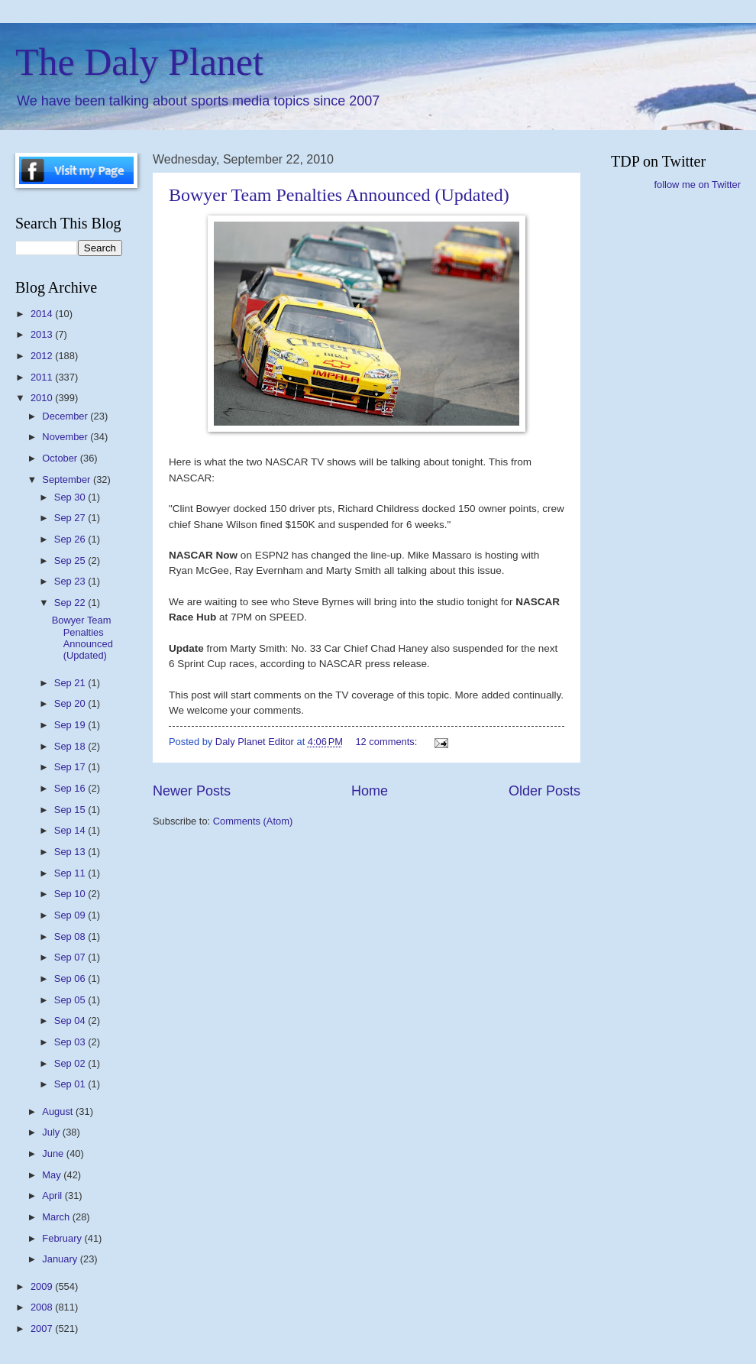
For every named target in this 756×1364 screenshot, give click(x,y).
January (60, 1259)
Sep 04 (71, 1020)
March (57, 1217)
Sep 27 (71, 517)
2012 (43, 355)
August (59, 1111)
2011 (43, 377)
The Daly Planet (139, 61)
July (52, 1132)
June (54, 1153)
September (67, 479)
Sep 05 (71, 1000)
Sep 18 (71, 746)
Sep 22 (71, 602)
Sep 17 (71, 767)
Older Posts (544, 791)
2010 (43, 397)
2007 (43, 1328)
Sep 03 (71, 1042)
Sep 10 (71, 893)
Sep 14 (71, 830)
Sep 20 (71, 703)
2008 (43, 1307)
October (60, 458)
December (66, 416)
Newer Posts (192, 791)
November (66, 436)
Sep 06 (71, 978)
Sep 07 (71, 957)
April (53, 1195)
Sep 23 (71, 581)
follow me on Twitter (697, 184)
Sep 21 (71, 682)
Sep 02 (71, 1063)
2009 (43, 1286)
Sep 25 (71, 560)
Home (369, 791)
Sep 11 (71, 873)
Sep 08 (71, 936)
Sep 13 (71, 851)
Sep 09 (71, 915)
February (63, 1238)
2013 (43, 334)
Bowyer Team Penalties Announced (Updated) (339, 195)
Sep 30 (71, 497)
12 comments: (387, 741)
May (52, 1175)
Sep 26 (71, 539)
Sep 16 (71, 788)
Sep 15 (71, 809)
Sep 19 (71, 725)
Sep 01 (71, 1084)
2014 (43, 313)
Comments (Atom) (252, 821)
